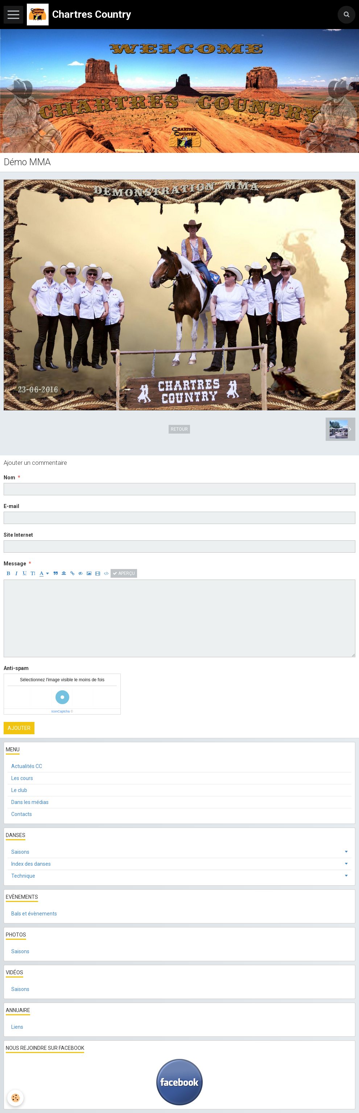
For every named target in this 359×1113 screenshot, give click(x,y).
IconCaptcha (60, 711)
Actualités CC (26, 766)
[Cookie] (15, 1098)
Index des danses (31, 864)
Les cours (22, 778)
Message (15, 563)
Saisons (20, 852)
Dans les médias (30, 802)
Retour (179, 429)
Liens (17, 1027)
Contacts (21, 814)
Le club (19, 790)
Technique (23, 876)
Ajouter (19, 728)
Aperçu (124, 573)
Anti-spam (16, 668)
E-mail (11, 506)
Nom (9, 477)
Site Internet (18, 535)
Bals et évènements (34, 914)
